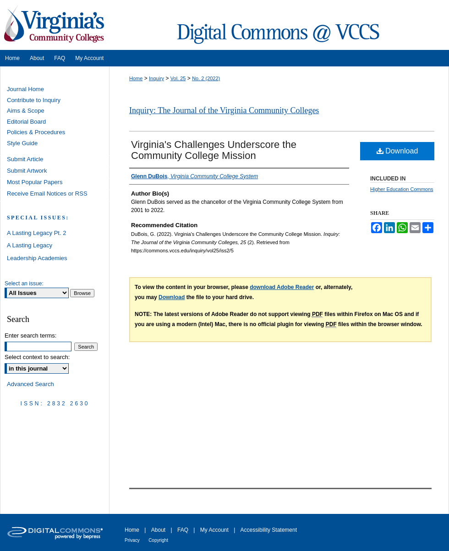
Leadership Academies (37, 258)
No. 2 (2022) (206, 78)
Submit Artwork (27, 170)
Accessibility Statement (269, 530)
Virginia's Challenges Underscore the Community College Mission (213, 150)
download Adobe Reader (282, 287)
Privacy (132, 540)
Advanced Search (30, 384)
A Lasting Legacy (29, 245)
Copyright (158, 540)
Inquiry (156, 78)
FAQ (182, 530)
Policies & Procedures (36, 132)
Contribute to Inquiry (33, 100)
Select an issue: (24, 283)
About (158, 530)
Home (135, 78)
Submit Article (25, 159)
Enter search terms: (30, 335)
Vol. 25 (178, 78)
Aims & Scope (25, 110)
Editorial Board (26, 121)
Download (397, 151)
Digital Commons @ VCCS (279, 25)
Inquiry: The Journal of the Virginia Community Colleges (224, 110)
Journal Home (25, 89)
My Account (214, 530)
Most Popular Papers (34, 182)
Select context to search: (37, 357)
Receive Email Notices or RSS (47, 193)
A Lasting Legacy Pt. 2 (36, 232)
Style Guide (22, 143)
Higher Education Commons (401, 189)
